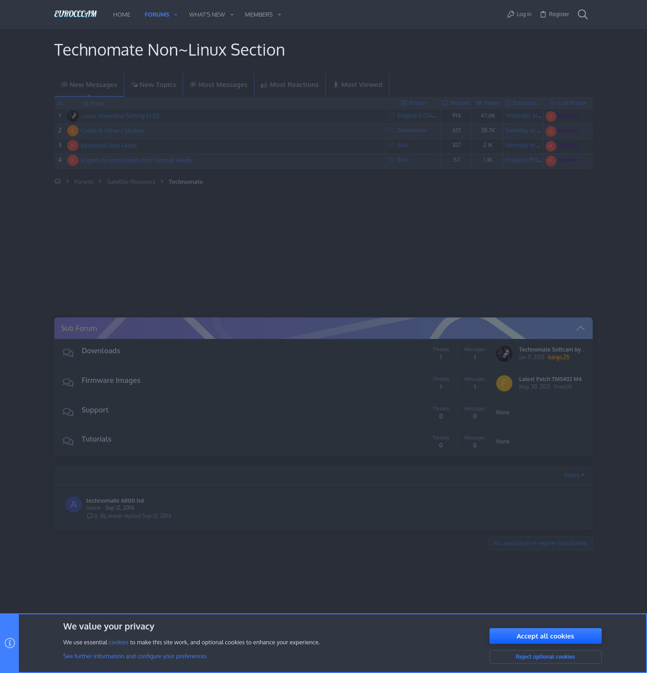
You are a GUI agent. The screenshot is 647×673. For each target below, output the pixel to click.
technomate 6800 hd (115, 500)
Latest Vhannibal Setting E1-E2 (120, 115)
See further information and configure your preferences (135, 656)
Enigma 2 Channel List (426, 115)
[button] (176, 14)
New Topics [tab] (153, 84)
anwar (93, 507)
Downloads (412, 130)
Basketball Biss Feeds (109, 145)
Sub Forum (79, 328)
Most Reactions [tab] (290, 84)
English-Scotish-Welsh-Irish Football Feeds (136, 160)
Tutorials (96, 438)
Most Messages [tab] (218, 84)
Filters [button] (571, 475)
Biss (402, 144)
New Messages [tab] (89, 84)
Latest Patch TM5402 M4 (550, 379)
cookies (118, 642)
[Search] (583, 15)
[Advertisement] (247, 253)
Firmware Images (111, 380)
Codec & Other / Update (112, 130)
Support (95, 409)
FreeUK (563, 386)
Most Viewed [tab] (357, 84)
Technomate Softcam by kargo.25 (561, 349)
